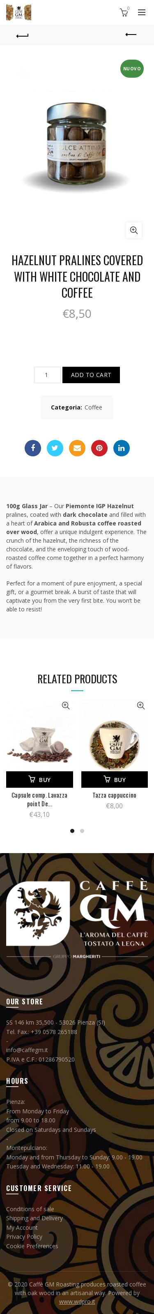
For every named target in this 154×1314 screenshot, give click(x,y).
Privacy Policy (24, 1236)
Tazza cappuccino (114, 795)
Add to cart (91, 375)
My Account (22, 1227)
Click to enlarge (134, 230)
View (66, 706)
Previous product (131, 34)
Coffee (93, 407)
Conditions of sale (30, 1209)
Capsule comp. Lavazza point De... (39, 799)
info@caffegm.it (27, 1050)
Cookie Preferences (32, 1246)
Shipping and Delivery (34, 1218)
